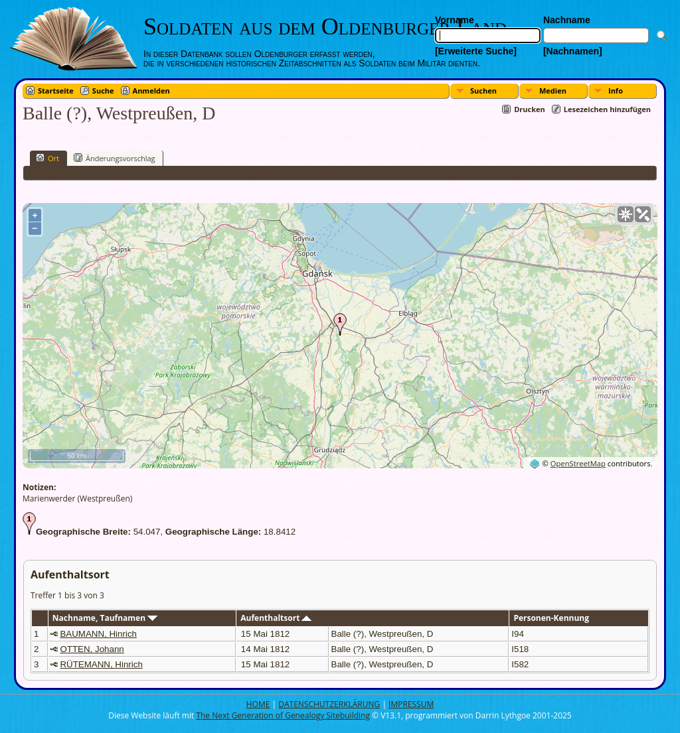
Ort (47, 158)
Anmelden (151, 91)
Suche (103, 91)
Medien (552, 91)
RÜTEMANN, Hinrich (101, 664)
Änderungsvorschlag (114, 158)
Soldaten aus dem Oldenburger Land (325, 26)
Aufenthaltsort (275, 618)
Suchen (483, 91)
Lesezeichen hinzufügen (607, 109)
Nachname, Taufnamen (104, 618)
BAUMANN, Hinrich (98, 634)
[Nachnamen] (572, 51)
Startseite (56, 91)
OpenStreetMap (578, 463)
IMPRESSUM (411, 704)
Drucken (529, 109)
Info (615, 91)
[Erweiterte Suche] (476, 51)
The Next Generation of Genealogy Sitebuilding (283, 715)
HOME (258, 704)
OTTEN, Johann (92, 649)
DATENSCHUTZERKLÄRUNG (329, 704)
